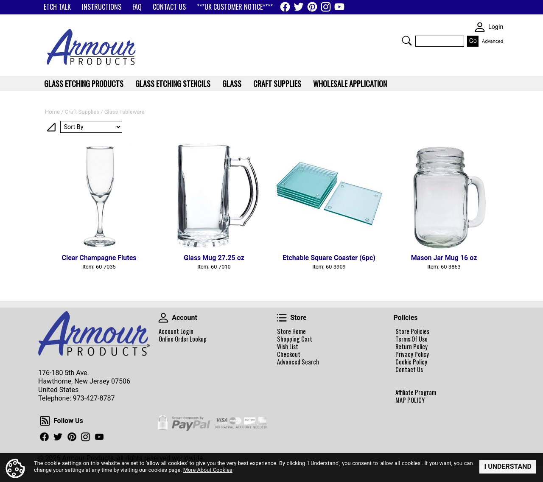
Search (407, 41)
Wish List (287, 346)
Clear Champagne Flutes (99, 258)
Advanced (493, 41)
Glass (231, 83)
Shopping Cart (294, 339)
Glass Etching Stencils (172, 83)
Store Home (291, 331)
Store (281, 318)
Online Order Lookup (183, 339)
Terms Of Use (411, 339)
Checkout (288, 354)
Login (496, 27)
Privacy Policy (412, 354)
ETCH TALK (57, 7)
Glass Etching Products (83, 83)
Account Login (176, 331)
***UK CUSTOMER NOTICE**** (235, 7)
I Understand (508, 466)
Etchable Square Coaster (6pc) (329, 258)
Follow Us (45, 421)
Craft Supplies (82, 112)
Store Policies (412, 331)
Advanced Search (298, 362)
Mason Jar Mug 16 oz (444, 258)
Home (52, 112)
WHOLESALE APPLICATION (350, 83)
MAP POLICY (410, 400)
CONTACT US (169, 7)
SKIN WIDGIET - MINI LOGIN (480, 27)
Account (163, 318)
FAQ (137, 7)
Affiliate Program (415, 392)
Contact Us (409, 369)
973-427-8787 (94, 398)
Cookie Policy (411, 362)
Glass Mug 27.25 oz (214, 258)
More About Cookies (207, 469)
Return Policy (411, 346)
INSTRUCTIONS (101, 7)
